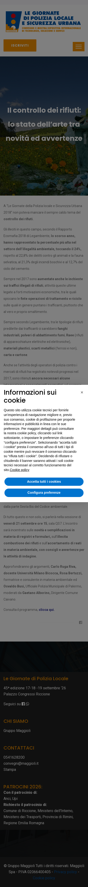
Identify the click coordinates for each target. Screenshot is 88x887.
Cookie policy (19, 470)
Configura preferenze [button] (44, 492)
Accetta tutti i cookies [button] (44, 481)
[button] (82, 392)
